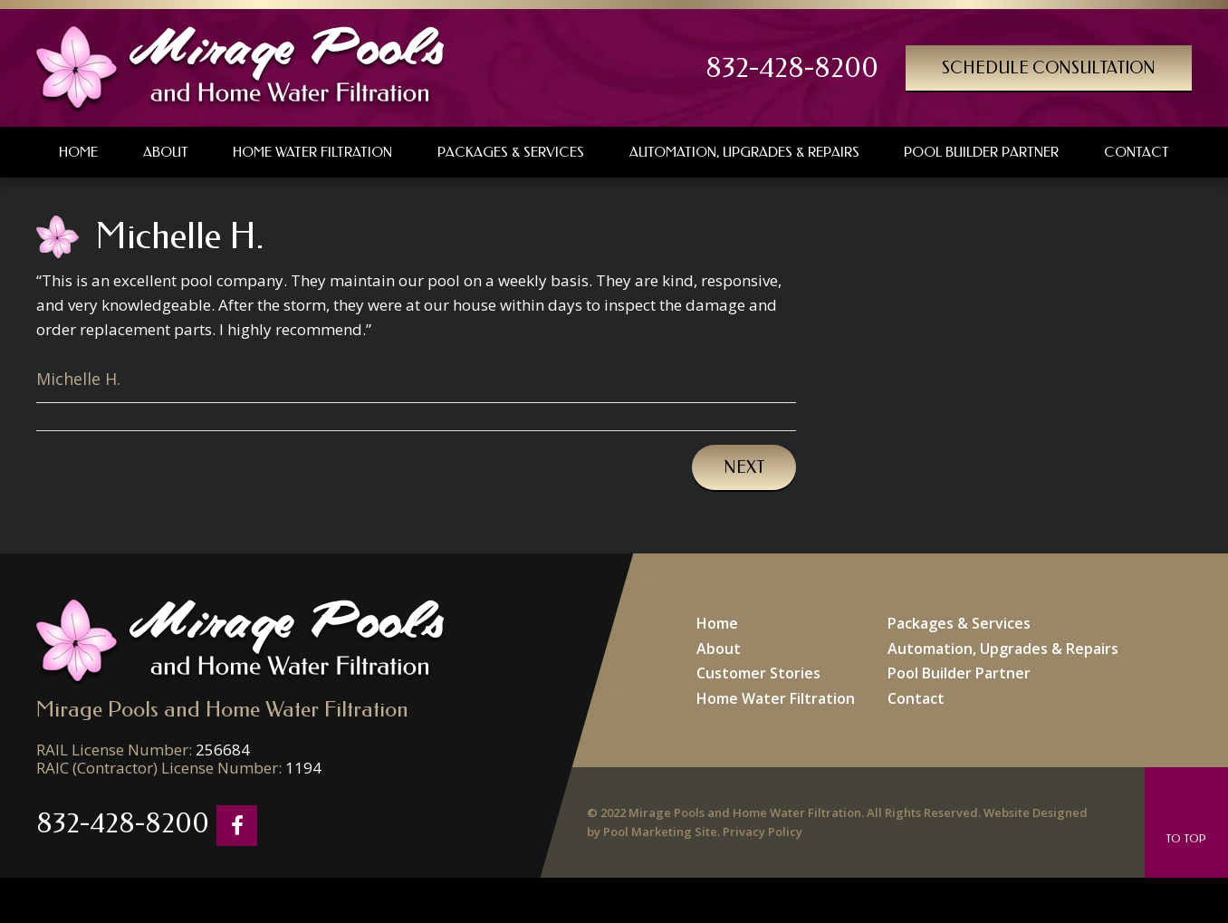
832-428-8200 (791, 68)
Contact (916, 698)
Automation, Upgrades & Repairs (1002, 649)
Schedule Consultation (1049, 68)
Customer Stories (758, 673)
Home (717, 623)
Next (744, 467)
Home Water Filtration (775, 698)
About (718, 649)
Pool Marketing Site (660, 831)
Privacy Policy (762, 831)
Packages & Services (959, 623)
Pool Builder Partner (959, 673)
